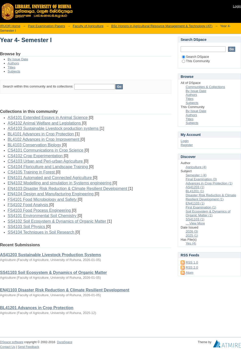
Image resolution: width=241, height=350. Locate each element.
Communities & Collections (205, 87)
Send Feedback (28, 347)
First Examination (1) (201, 207)
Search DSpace (195, 57)
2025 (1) (192, 235)
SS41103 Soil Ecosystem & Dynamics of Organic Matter (53, 272)
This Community (196, 61)
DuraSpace (64, 342)
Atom (189, 272)
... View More (195, 223)
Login (237, 6)
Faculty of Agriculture (88, 26)
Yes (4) (191, 243)
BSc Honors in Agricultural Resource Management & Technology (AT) (161, 26)
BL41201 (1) (195, 191)
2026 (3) (192, 231)
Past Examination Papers (46, 26)
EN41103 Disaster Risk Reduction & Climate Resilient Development (64, 290)
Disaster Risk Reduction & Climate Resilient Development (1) (211, 197)
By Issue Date (18, 59)
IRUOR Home (10, 26)
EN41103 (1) (195, 203)
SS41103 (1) (195, 219)
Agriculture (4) (196, 167)
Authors (13, 63)
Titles (11, 67)
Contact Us (7, 347)
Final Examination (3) (201, 179)
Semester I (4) (196, 175)
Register (187, 145)
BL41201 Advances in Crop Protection (36, 308)
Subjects (14, 71)
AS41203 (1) (195, 187)
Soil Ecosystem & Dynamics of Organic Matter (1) (208, 213)
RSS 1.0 (192, 262)
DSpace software (11, 342)
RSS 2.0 (192, 267)
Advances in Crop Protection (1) (209, 183)
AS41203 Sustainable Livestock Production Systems (50, 255)
